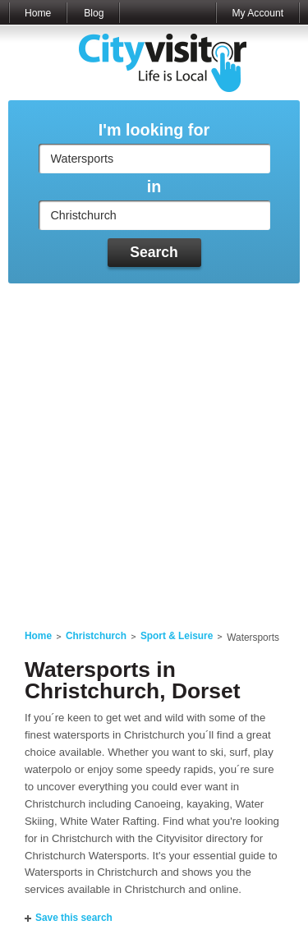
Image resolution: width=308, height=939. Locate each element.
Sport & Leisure (176, 636)
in (154, 187)
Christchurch (96, 636)
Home (38, 13)
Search (154, 252)
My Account (257, 13)
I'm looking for (154, 130)
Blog (93, 13)
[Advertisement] (154, 446)
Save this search (74, 917)
